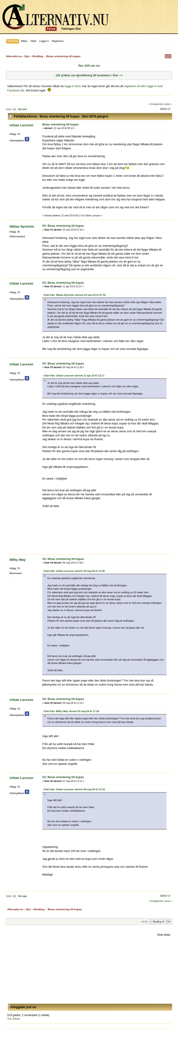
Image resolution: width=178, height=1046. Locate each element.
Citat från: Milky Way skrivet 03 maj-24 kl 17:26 (71, 711)
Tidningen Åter (71, 28)
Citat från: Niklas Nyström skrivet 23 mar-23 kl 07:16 (74, 295)
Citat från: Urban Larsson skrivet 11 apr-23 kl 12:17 (73, 375)
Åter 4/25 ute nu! (89, 65)
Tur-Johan (13, 1018)
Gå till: (144, 921)
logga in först (72, 86)
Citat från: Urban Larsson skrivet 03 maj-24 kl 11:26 (74, 571)
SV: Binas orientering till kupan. (63, 225)
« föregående (155, 104)
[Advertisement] (89, 970)
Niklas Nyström (21, 226)
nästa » (168, 104)
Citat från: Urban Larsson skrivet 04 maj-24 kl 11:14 (74, 789)
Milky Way (17, 559)
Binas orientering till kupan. (60, 124)
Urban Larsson (21, 125)
